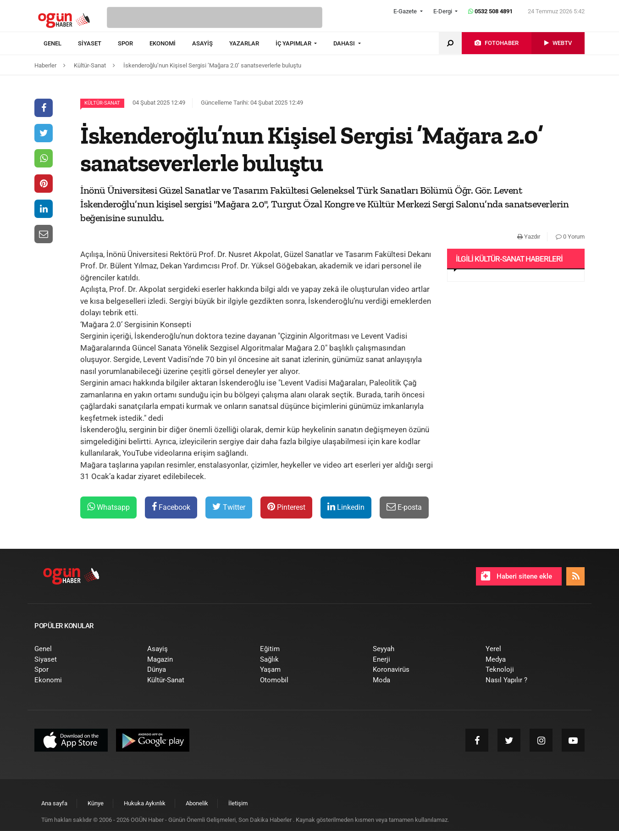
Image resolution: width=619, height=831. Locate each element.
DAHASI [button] (344, 43)
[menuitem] (61, 43)
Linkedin (346, 507)
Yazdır (528, 236)
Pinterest (286, 507)
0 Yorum (570, 236)
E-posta (404, 507)
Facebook (171, 507)
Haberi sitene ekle (516, 575)
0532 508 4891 (490, 11)
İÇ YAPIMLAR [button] (294, 43)
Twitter (228, 507)
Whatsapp (108, 507)
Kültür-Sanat (102, 103)
